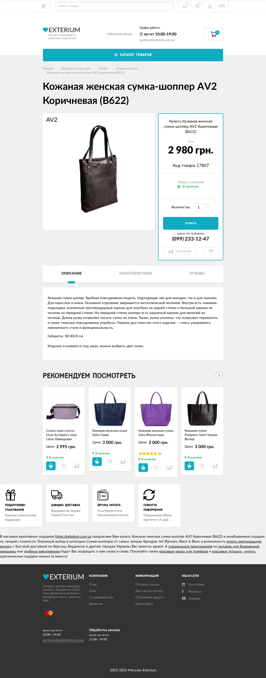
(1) (159, 453)
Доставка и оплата (149, 591)
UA (222, 6)
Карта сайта (144, 604)
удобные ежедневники (42, 551)
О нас (93, 584)
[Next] (219, 375)
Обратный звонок (119, 33)
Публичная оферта (149, 597)
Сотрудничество (101, 597)
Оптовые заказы (147, 584)
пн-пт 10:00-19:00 (158, 34)
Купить (191, 223)
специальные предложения (190, 546)
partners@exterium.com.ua (157, 39)
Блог (92, 591)
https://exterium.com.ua (73, 536)
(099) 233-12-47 (190, 239)
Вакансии (95, 604)
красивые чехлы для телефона (183, 551)
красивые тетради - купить (234, 551)
